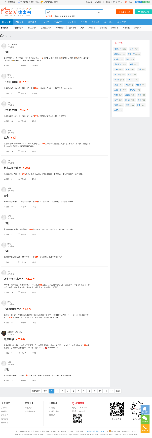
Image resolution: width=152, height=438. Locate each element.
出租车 (60, 16)
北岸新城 (117, 64)
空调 (116, 85)
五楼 (116, 105)
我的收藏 (98, 2)
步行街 (132, 90)
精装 (131, 64)
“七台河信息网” (36, 431)
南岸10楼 (9, 339)
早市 (139, 95)
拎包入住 (117, 49)
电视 (116, 110)
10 (100, 391)
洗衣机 (127, 95)
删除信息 (52, 415)
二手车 (84, 22)
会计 (73, 16)
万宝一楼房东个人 (14, 278)
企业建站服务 (30, 411)
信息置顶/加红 (54, 411)
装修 (128, 59)
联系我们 (4, 411)
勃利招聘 (72, 28)
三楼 (129, 74)
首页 (45, 391)
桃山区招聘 (32, 28)
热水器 (127, 100)
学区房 (117, 74)
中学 (139, 100)
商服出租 (114, 28)
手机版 (106, 2)
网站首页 (6, 22)
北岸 (56, 16)
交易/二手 (58, 22)
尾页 (118, 391)
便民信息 (95, 22)
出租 (6, 52)
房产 (82, 28)
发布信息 (126, 12)
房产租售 (32, 22)
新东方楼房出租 (12, 168)
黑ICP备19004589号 (66, 431)
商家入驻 (145, 12)
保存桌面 (89, 2)
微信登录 (146, 2)
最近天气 (137, 28)
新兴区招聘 (60, 28)
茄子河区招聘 (46, 28)
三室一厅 (117, 90)
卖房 (6, 137)
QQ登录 (138, 2)
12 (111, 391)
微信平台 (119, 2)
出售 (6, 195)
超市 (138, 105)
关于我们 (4, 408)
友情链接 (4, 419)
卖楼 (128, 69)
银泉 (69, 16)
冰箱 (127, 85)
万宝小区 (130, 80)
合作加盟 (4, 423)
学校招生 (108, 22)
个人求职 (45, 22)
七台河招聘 (18, 28)
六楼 (139, 69)
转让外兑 (72, 22)
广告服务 (4, 415)
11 (106, 391)
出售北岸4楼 (11, 82)
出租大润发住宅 (12, 309)
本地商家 (121, 22)
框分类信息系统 (95, 431)
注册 (126, 2)
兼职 (65, 16)
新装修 (117, 80)
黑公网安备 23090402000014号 (122, 431)
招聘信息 (19, 22)
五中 (116, 100)
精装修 (117, 54)
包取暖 (138, 85)
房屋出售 (103, 28)
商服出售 (126, 28)
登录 (130, 2)
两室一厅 (131, 54)
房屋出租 (91, 28)
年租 (116, 69)
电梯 (116, 95)
